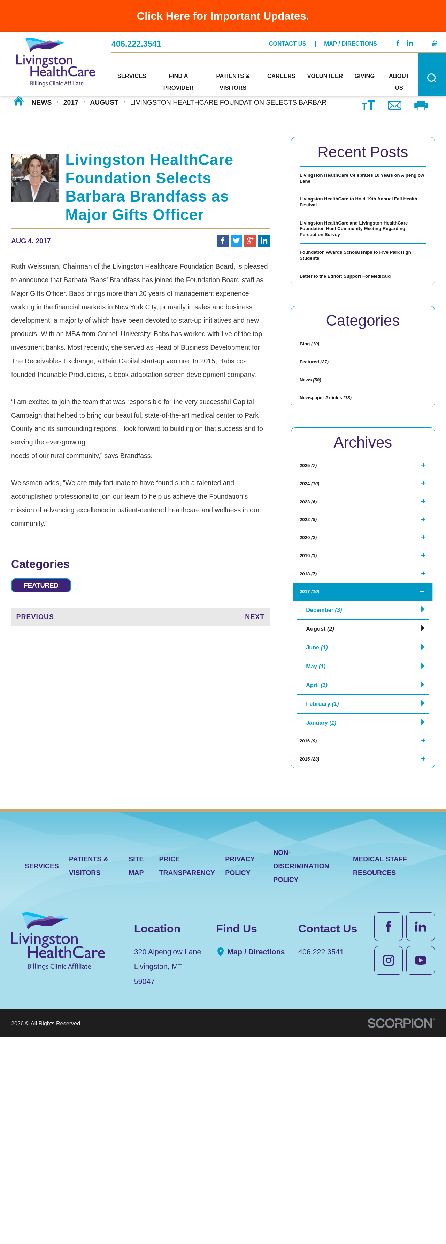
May (317, 846)
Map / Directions (350, 40)
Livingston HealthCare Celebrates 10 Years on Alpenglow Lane (358, 183)
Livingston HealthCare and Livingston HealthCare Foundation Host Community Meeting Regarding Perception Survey (360, 261)
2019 (312, 703)
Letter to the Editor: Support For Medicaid (351, 338)
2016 (312, 936)
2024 (314, 599)
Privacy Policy (240, 1073)
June (319, 823)
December (327, 779)
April (318, 868)
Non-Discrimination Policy (301, 1073)
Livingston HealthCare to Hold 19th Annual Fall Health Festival (356, 218)
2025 (312, 572)
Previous (35, 620)
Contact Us (287, 40)
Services (42, 1073)
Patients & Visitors (88, 1073)
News (41, 102)
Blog (314, 418)
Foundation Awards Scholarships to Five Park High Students (357, 304)
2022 (312, 651)
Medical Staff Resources (380, 1073)
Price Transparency (187, 1073)
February (325, 890)
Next (254, 620)
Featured (48, 586)
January (324, 912)
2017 (70, 102)
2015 (314, 962)
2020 (312, 677)
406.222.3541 (136, 40)
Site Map (136, 1073)
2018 (312, 729)
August (104, 102)
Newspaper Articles (337, 497)
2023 (312, 625)
